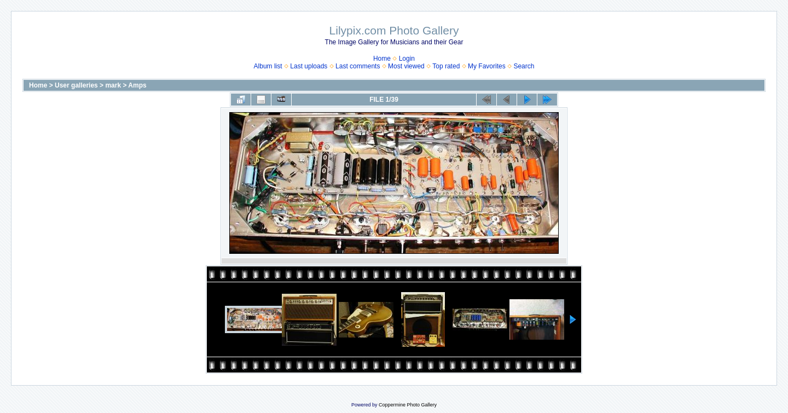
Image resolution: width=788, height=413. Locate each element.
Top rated (446, 66)
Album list (268, 66)
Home (382, 58)
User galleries (76, 85)
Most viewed (406, 66)
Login (407, 58)
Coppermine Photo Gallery (408, 405)
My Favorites (487, 66)
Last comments (357, 66)
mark (113, 85)
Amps (137, 85)
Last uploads (308, 66)
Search (523, 66)
